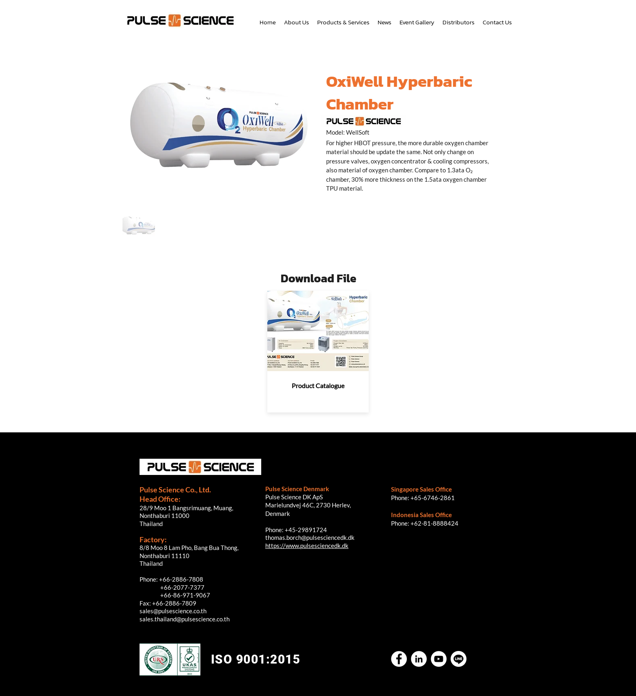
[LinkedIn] (419, 659)
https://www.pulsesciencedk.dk (306, 545)
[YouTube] (439, 659)
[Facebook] (399, 659)
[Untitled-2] (458, 659)
